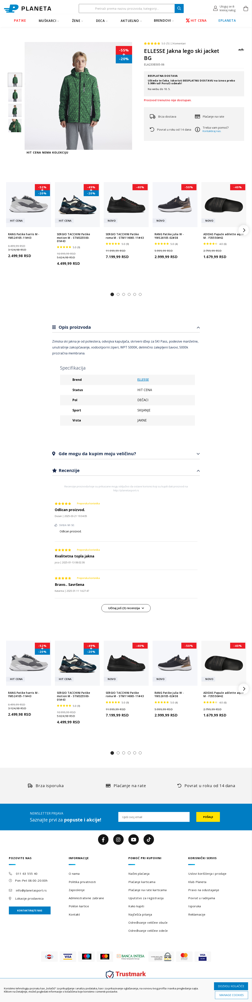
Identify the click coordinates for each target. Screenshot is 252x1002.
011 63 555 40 (26, 874)
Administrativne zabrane (86, 898)
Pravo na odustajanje (203, 890)
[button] (224, 8)
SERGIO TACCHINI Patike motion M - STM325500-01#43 (73, 238)
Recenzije (68, 470)
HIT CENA (196, 20)
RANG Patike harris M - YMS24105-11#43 (23, 236)
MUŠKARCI (47, 21)
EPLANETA (227, 20)
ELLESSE (143, 379)
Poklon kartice (79, 906)
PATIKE (20, 20)
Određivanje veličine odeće (148, 931)
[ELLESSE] (241, 52)
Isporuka (194, 906)
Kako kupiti (136, 906)
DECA (100, 21)
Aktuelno (130, 21)
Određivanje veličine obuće (148, 922)
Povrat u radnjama (201, 898)
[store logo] (27, 9)
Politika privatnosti (82, 882)
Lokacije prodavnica (29, 898)
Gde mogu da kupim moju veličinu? (96, 453)
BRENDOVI (162, 20)
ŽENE (76, 21)
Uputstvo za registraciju (146, 898)
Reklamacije (196, 914)
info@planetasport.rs (31, 890)
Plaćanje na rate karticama (147, 890)
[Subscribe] (208, 817)
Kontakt (74, 914)
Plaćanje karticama (141, 882)
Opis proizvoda (74, 327)
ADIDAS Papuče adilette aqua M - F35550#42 (223, 236)
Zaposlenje (77, 890)
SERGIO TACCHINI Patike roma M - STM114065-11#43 (125, 236)
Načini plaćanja (138, 874)
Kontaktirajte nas (29, 910)
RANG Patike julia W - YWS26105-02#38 (169, 236)
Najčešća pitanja (140, 914)
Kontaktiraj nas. (212, 131)
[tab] (126, 327)
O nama (74, 874)
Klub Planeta (197, 882)
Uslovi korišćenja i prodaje (207, 874)
